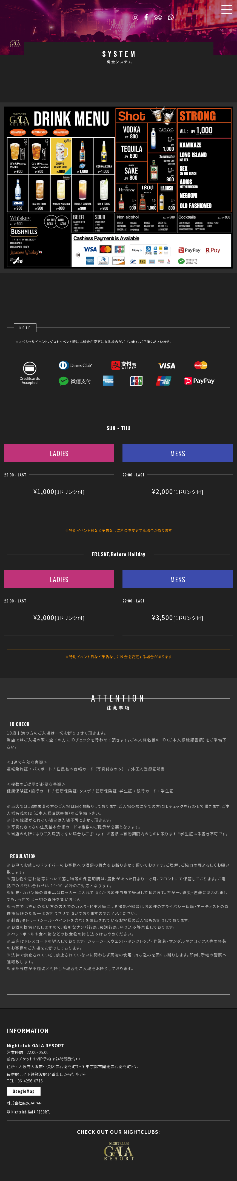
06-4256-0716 (30, 1081)
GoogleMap (24, 1091)
